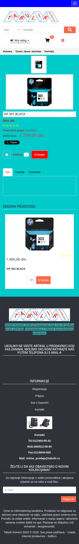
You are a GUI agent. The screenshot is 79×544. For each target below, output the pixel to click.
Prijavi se (68, 499)
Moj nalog (19, 40)
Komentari (34, 172)
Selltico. (52, 536)
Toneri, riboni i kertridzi (28, 51)
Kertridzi (49, 51)
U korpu (39, 154)
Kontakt (39, 409)
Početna (7, 51)
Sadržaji (19, 172)
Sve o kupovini (39, 402)
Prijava (39, 395)
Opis (7, 172)
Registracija (39, 389)
